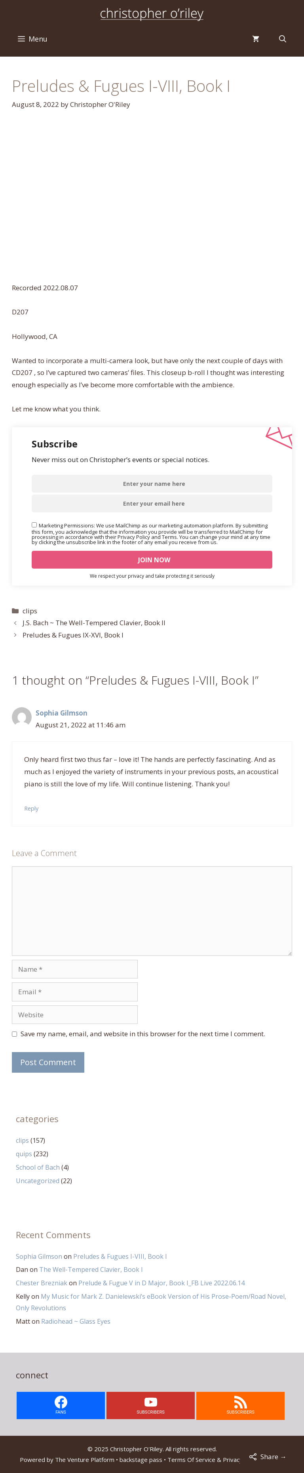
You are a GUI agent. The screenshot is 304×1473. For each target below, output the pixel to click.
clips (30, 610)
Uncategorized (37, 1180)
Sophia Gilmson (61, 712)
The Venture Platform (84, 1459)
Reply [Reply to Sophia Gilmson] (31, 808)
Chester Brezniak (41, 1283)
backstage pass (141, 1459)
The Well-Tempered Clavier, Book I (91, 1269)
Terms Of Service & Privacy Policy (213, 1459)
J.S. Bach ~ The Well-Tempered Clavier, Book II (94, 622)
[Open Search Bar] (282, 39)
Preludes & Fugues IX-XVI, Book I (73, 634)
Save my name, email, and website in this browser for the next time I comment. (143, 1033)
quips (24, 1153)
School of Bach (38, 1167)
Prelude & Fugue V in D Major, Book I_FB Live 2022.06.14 (161, 1283)
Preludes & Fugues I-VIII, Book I (120, 1256)
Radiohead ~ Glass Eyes (75, 1321)
